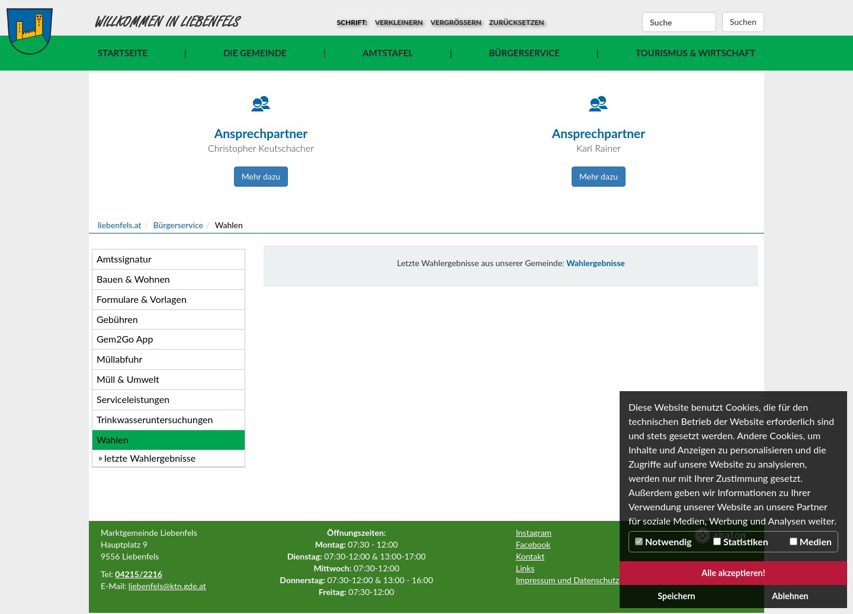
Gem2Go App (125, 338)
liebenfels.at (120, 225)
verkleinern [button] (399, 22)
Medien (811, 541)
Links (525, 568)
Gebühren (117, 319)
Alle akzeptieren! (733, 573)
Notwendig (663, 541)
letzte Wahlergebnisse (149, 457)
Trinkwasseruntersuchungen (155, 419)
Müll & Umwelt (128, 379)
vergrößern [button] (456, 22)
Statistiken (740, 541)
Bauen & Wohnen (133, 278)
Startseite (122, 52)
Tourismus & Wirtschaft (695, 52)
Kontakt (530, 556)
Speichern (676, 596)
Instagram (533, 532)
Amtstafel (388, 52)
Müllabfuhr (119, 358)
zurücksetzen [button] (516, 22)
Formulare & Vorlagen (142, 299)
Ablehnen (790, 596)
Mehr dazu (261, 176)
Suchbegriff (642, 22)
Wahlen (113, 439)
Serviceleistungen (133, 399)
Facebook (533, 544)
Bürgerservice (524, 52)
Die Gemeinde (254, 52)
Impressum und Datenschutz (568, 580)
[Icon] (261, 109)
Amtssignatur (124, 258)
